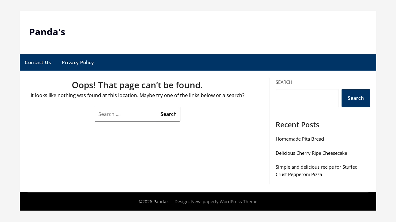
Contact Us (38, 62)
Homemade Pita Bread (300, 139)
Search (284, 82)
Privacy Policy (78, 62)
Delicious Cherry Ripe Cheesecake (311, 153)
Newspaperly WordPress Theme (224, 201)
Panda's (47, 31)
